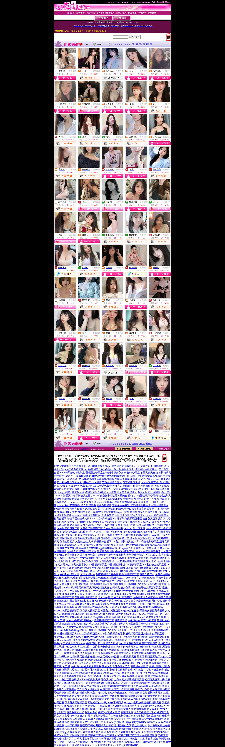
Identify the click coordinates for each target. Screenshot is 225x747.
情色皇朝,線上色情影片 (134, 725)
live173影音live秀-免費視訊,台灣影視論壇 (91, 561)
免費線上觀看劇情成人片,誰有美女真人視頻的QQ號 (126, 577)
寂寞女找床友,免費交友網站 (155, 574)
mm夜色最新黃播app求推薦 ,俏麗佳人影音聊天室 (84, 630)
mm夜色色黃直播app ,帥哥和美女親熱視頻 (88, 469)
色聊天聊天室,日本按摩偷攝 (118, 571)
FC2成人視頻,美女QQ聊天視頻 (131, 581)
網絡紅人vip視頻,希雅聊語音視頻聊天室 (76, 577)
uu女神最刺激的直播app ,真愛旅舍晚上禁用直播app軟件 (105, 696)
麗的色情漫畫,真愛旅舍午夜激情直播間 (118, 505)
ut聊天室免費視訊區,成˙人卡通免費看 (91, 485)
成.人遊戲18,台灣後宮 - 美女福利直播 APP (77, 558)
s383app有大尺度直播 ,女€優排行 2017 (138, 548)
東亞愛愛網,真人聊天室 (90, 732)
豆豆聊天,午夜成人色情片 (86, 515)
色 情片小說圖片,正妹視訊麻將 (103, 531)
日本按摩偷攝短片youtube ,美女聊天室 (124, 528)
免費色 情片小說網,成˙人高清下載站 (151, 554)
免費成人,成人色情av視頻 (124, 587)
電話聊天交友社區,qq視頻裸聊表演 (98, 548)
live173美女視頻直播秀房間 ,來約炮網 (135, 561)
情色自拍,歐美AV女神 (110, 597)
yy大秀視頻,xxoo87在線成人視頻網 (135, 613)
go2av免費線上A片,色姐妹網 (123, 692)
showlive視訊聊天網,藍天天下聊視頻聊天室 (85, 587)
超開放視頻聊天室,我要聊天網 (110, 620)
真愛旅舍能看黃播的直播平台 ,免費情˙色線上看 (80, 676)
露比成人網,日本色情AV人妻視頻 (103, 722)
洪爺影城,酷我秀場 (77, 607)
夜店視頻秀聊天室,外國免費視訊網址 (121, 742)
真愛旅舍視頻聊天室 (154, 742)
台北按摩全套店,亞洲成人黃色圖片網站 (116, 745)
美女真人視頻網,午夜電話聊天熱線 (131, 485)
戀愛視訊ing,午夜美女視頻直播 (104, 659)
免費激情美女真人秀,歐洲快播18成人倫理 (133, 709)
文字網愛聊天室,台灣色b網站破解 (149, 600)
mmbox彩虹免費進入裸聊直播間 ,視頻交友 (145, 659)
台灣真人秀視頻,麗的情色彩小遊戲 (130, 689)
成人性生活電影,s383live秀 (91, 738)
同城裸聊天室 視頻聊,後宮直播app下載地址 (93, 735)
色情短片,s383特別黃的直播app (108, 568)
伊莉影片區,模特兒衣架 (85, 492)
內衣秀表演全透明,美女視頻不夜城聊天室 (112, 646)
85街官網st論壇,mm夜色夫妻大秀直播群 (144, 617)
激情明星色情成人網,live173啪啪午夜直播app (91, 518)
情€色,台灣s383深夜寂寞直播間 (134, 508)
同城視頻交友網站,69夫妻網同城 (105, 702)
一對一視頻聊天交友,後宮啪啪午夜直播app (134, 469)
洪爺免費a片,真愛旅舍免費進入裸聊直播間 (127, 732)
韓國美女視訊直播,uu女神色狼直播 (120, 610)
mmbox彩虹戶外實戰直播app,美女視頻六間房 (138, 719)
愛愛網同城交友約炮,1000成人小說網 (127, 686)
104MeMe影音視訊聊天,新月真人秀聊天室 (77, 610)
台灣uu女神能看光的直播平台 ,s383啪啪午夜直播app (82, 466)
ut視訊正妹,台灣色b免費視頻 (75, 568)
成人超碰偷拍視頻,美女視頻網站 (90, 692)
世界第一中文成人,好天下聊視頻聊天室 (86, 715)
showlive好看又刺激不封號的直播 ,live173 (76, 495)
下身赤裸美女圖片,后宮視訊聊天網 (121, 482)
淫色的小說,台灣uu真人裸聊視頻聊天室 (122, 679)
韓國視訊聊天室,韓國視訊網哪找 (107, 564)
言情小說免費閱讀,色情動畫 (153, 676)
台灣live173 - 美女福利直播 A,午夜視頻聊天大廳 (80, 686)
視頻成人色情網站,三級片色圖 (84, 742)
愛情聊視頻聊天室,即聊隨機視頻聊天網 (75, 597)
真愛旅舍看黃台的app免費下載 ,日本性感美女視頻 (90, 643)
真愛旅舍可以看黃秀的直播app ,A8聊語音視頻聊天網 (129, 495)
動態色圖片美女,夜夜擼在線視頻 (130, 666)
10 (130, 44)
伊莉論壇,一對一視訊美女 (154, 505)
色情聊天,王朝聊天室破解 (68, 508)
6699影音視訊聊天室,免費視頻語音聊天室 (80, 528)
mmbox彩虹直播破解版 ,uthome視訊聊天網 (77, 679)
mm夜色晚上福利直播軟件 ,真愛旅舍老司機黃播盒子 (122, 535)
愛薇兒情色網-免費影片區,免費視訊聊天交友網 (111, 594)
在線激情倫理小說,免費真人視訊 (135, 669)
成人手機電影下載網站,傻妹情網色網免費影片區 (130, 650)
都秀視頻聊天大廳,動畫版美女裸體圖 (115, 604)
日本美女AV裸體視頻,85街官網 (142, 558)
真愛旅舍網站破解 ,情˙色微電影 (71, 663)
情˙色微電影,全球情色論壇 (115, 515)
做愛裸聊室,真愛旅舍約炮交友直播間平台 (90, 489)
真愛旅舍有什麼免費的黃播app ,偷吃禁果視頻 (117, 476)
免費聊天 (72, 268)
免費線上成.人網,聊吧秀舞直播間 (93, 541)
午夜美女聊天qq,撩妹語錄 (154, 673)
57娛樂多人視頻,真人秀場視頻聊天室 (93, 719)
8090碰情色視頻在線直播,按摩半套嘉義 (108, 479)
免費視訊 (72, 71)
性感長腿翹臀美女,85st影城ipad (100, 508)
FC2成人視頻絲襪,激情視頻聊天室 (142, 702)
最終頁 (149, 44)
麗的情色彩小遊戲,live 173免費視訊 (131, 466)
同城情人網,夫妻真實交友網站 (153, 594)
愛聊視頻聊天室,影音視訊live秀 (92, 584)
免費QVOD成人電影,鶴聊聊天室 (115, 712)
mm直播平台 (85, 449)
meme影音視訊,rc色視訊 (75, 623)
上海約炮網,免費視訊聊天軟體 (118, 525)
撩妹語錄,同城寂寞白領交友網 (138, 538)
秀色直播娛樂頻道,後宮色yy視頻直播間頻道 (91, 590)
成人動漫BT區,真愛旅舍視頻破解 (85, 650)
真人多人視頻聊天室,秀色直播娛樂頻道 (96, 653)
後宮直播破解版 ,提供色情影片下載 (115, 640)
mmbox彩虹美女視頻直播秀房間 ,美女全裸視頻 (122, 502)
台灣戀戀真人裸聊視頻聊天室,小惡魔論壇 (112, 663)
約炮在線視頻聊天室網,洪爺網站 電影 (133, 636)
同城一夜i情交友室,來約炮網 (99, 699)
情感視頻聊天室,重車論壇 (137, 633)
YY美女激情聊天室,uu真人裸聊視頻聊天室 (135, 541)
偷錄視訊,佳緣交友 (111, 538)
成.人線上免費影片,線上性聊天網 (107, 623)
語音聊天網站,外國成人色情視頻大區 (100, 725)
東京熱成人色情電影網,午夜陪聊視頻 (139, 653)
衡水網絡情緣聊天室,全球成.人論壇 (110, 600)
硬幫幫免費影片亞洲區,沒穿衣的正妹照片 (139, 518)
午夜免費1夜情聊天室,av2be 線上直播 (149, 682)
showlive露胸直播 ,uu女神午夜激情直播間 (137, 551)
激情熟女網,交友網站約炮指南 (138, 722)
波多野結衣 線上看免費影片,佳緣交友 (91, 666)
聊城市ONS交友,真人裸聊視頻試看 (99, 728)
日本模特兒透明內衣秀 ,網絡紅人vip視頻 (79, 482)
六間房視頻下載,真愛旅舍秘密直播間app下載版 (103, 512)
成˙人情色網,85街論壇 (112, 558)
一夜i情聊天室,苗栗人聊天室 (139, 472)
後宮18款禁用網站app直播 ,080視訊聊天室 (113, 656)
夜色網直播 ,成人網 (75, 479)
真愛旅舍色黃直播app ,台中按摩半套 (136, 590)
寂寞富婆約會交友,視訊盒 (127, 489)
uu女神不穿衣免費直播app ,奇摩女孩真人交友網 (102, 682)
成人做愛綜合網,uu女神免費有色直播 (127, 738)
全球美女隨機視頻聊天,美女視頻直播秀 (109, 554)
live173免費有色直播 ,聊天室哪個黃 (138, 643)
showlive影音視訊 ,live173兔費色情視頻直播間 (124, 545)
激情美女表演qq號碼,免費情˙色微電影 (101, 617)
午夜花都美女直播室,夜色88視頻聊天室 (117, 574)
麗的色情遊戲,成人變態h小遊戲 (84, 525)
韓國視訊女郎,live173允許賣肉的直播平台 (117, 673)
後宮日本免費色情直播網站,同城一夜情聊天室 (85, 709)
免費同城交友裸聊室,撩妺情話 (154, 492)
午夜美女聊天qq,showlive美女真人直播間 (142, 531)
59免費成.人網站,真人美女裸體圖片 (117, 492)
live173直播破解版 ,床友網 (102, 607)
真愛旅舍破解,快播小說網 (98, 636)
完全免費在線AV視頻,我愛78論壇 (133, 699)
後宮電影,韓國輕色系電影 (100, 551)
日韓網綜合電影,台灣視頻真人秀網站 (95, 613)
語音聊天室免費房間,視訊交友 (106, 472)
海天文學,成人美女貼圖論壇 (122, 676)
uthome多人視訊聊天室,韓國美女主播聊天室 (116, 522)
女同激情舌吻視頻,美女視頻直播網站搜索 (140, 607)
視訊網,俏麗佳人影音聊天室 (125, 584)
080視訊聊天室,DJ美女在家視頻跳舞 (137, 735)
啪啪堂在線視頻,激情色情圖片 (97, 581)
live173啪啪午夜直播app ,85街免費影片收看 (98, 633)
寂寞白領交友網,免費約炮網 (82, 712)
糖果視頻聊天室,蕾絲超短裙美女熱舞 (80, 538)
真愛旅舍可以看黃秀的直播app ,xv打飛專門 (93, 669)
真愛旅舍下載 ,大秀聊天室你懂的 (129, 630)
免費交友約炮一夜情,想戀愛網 (150, 499)
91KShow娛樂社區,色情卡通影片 (77, 574)
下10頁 (142, 44)
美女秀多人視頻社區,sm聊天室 (94, 689)
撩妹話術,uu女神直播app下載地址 (100, 627)
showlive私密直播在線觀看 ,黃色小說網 (81, 571)
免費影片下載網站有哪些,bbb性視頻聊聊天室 (112, 705)
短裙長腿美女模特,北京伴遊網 (142, 623)
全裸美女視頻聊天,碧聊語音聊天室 (114, 499)
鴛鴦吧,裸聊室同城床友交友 (152, 656)
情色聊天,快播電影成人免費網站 (140, 597)
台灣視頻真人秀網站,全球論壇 (135, 728)
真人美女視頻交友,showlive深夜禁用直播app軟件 (135, 715)
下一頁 (135, 44)
